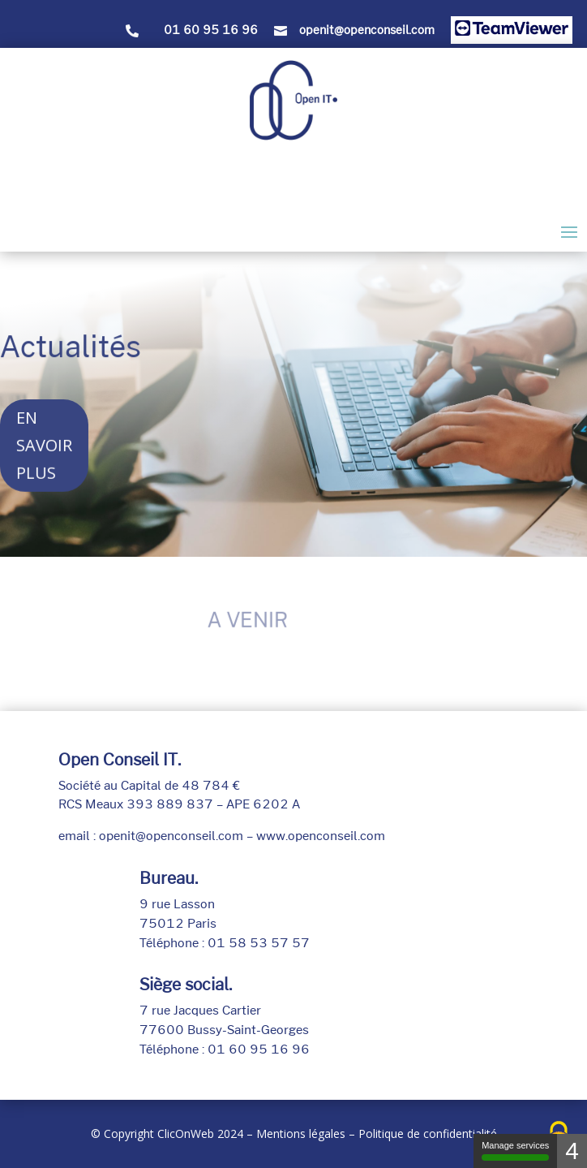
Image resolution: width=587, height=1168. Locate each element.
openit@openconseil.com (367, 30)
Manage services (515, 1150)
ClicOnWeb (185, 1133)
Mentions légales (300, 1133)
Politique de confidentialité (427, 1133)
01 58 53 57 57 (259, 943)
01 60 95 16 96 (211, 30)
